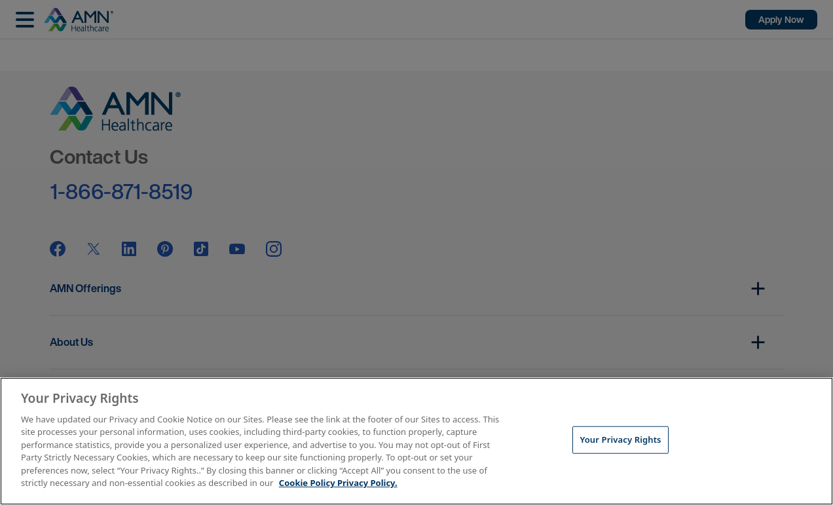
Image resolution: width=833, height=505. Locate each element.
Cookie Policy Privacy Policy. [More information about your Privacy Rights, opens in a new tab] (338, 483)
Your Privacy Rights (620, 439)
